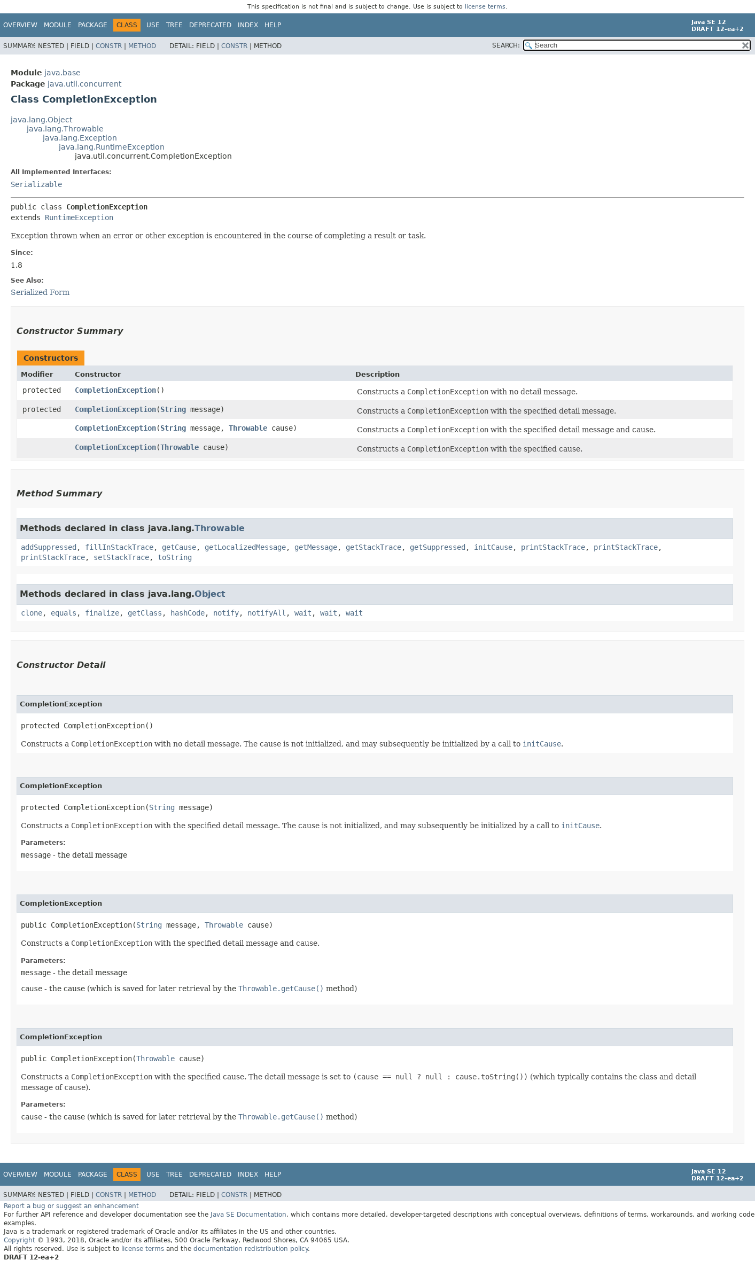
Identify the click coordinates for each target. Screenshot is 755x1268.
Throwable (248, 428)
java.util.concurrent (84, 84)
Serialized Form (40, 292)
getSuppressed (437, 547)
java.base (62, 72)
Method (142, 46)
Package (92, 25)
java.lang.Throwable (65, 129)
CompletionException (115, 390)
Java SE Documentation (248, 1214)
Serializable (36, 184)
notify (226, 613)
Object (209, 594)
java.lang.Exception (80, 138)
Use (153, 25)
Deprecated (210, 25)
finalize (102, 613)
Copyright (19, 1240)
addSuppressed (48, 547)
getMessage (315, 547)
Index (248, 25)
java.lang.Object (41, 119)
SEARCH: (506, 45)
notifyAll (266, 613)
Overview (20, 25)
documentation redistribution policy (250, 1249)
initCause (493, 547)
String (173, 409)
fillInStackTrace (119, 547)
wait (303, 613)
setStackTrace (121, 557)
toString (175, 557)
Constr (109, 46)
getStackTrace (373, 547)
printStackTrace (553, 547)
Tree (174, 25)
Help (272, 25)
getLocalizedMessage (245, 547)
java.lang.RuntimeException (112, 147)
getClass (145, 613)
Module (58, 25)
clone (31, 613)
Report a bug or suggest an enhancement (71, 1206)
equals (63, 613)
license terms (485, 6)
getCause (179, 547)
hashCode (187, 613)
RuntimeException (79, 217)
